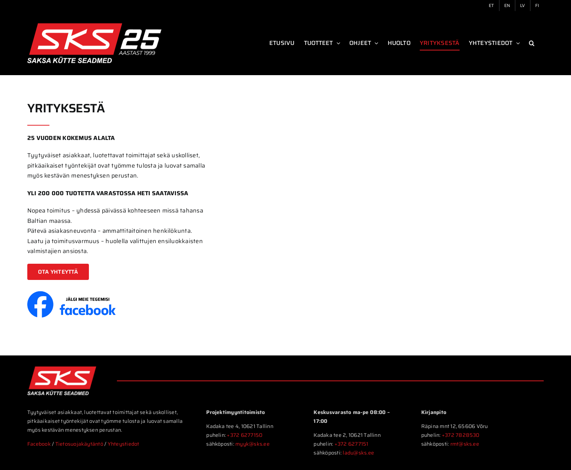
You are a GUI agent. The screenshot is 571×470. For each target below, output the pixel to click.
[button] (531, 43)
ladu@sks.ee (358, 453)
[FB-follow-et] (73, 293)
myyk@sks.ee (252, 444)
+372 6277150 (244, 435)
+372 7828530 (461, 435)
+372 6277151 (351, 444)
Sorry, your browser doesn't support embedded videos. (393, 172)
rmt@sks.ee (464, 444)
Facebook (39, 444)
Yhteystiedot (123, 444)
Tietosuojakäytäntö (80, 444)
